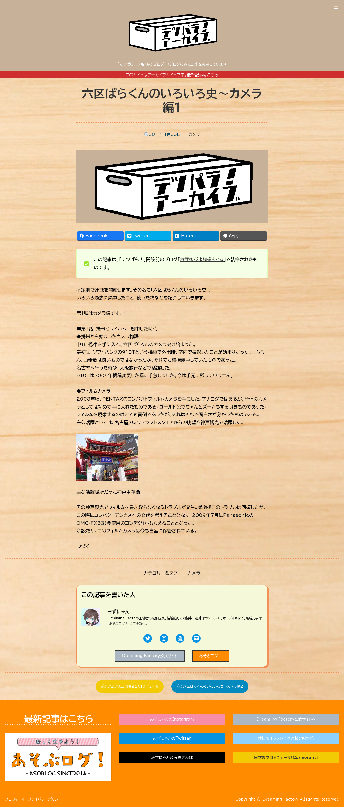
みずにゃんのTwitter (172, 740)
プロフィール (15, 800)
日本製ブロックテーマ (286, 760)
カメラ (194, 134)
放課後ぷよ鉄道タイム (202, 259)
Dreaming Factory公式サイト (149, 656)
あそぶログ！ (212, 656)
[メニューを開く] (336, 8)
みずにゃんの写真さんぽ (172, 760)
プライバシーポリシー (45, 800)
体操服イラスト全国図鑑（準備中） (286, 740)
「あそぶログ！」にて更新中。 (127, 623)
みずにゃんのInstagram (172, 721)
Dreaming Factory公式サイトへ (286, 721)
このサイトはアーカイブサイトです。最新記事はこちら (172, 75)
